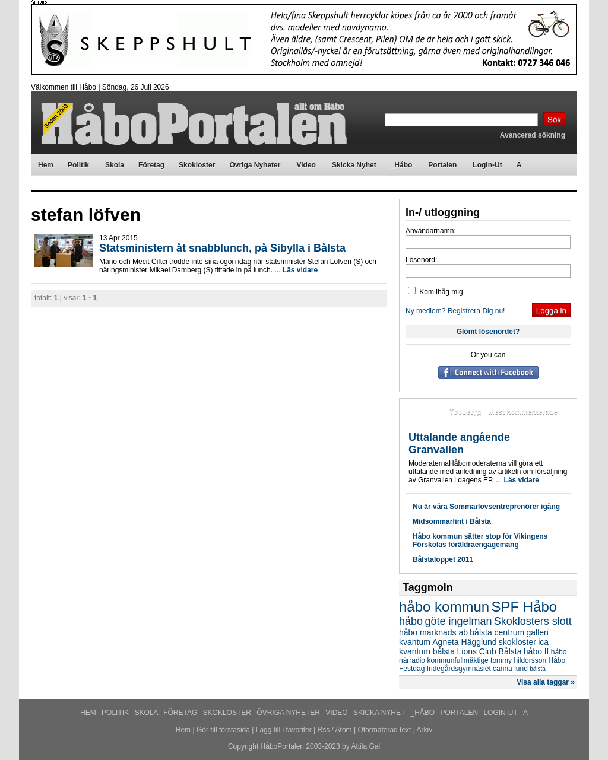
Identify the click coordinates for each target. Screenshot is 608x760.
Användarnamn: (431, 231)
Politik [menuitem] (78, 165)
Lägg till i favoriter (284, 730)
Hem (89, 712)
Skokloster (228, 712)
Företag (181, 712)
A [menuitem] (519, 165)
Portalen (460, 712)
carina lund (510, 668)
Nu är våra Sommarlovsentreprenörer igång (486, 507)
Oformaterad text (384, 730)
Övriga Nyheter (289, 712)
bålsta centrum (497, 632)
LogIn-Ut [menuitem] (487, 165)
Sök (554, 119)
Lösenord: (421, 260)
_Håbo (424, 712)
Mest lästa (425, 412)
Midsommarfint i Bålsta (452, 521)
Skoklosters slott (533, 621)
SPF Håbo (524, 607)
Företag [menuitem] (151, 165)
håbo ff (536, 651)
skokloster (517, 642)
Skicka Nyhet (380, 712)
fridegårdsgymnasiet (459, 668)
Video (337, 712)
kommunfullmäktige (457, 660)
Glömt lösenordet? (488, 331)
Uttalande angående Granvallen (459, 443)
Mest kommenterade (523, 412)
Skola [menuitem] (114, 165)
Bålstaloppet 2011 (443, 559)
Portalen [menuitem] (442, 165)
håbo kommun (444, 607)
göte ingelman (458, 621)
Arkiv (425, 730)
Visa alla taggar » (546, 682)
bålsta (538, 669)
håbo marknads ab (433, 632)
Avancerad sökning (532, 135)
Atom (343, 730)
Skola (147, 712)
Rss (324, 730)
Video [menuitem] (305, 165)
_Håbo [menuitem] (402, 165)
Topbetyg (465, 412)
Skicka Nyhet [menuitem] (354, 165)
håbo (411, 621)
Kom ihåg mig (435, 292)
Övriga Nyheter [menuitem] (254, 165)
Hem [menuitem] (45, 165)
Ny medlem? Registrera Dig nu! (455, 311)
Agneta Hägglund (464, 642)
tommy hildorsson (518, 660)
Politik (116, 712)
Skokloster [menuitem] (197, 165)
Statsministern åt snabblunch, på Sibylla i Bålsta (222, 248)
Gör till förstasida (223, 730)
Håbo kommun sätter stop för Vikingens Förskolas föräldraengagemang (480, 540)
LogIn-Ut (501, 712)
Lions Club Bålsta (489, 651)
